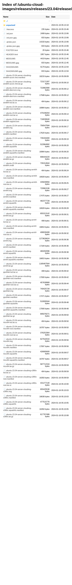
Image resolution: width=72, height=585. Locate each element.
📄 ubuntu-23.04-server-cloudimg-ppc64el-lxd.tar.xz (17, 271)
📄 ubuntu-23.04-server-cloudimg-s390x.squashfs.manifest (17, 409)
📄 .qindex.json (9, 42)
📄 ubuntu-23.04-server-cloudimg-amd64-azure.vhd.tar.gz (17, 83)
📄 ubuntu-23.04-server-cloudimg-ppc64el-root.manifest (17, 277)
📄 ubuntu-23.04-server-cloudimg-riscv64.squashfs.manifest (17, 359)
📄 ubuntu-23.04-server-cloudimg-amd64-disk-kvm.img (17, 89)
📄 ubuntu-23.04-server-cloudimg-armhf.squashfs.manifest (17, 259)
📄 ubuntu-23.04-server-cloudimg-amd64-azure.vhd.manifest (17, 76)
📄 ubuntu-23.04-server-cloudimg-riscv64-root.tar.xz (17, 334)
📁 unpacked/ (9, 25)
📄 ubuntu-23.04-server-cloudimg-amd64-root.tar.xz (17, 114)
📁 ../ (5, 21)
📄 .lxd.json (8, 34)
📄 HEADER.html (10, 54)
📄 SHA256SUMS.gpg (12, 71)
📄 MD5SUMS (9, 59)
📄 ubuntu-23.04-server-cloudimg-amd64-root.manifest (17, 108)
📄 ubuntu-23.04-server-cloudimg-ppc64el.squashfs (17, 302)
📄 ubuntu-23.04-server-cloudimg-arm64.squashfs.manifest (17, 208)
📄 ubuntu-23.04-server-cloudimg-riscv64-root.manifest (17, 328)
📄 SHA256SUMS (10, 67)
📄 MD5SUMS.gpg (11, 63)
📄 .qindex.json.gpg (11, 46)
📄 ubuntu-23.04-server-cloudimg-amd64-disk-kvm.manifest (17, 95)
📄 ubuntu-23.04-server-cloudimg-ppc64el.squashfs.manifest (17, 309)
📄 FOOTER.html (10, 50)
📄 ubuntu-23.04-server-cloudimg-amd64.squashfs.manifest (17, 152)
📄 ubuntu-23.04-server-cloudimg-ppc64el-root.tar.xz (17, 284)
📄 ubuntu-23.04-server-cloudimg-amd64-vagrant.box (17, 120)
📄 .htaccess (8, 29)
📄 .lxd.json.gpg (9, 38)
